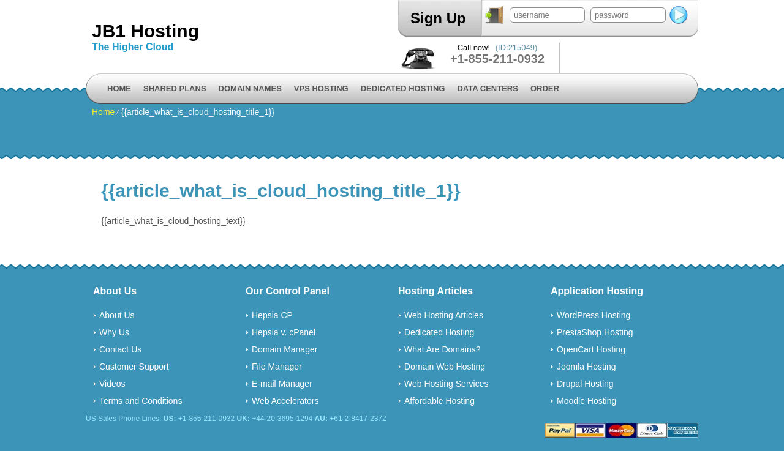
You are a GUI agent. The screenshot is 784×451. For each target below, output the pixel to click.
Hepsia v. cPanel (283, 332)
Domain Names (250, 88)
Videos (112, 384)
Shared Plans (174, 88)
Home (119, 88)
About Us (117, 315)
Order (544, 88)
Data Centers (487, 88)
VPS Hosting (321, 88)
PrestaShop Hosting (595, 332)
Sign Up (438, 18)
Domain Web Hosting (444, 366)
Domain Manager (284, 349)
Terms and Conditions (140, 401)
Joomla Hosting (586, 366)
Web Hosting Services (446, 384)
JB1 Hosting (145, 31)
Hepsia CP (272, 315)
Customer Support (134, 366)
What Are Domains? (442, 349)
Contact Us (120, 349)
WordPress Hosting (593, 315)
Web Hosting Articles (443, 315)
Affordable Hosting (439, 401)
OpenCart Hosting (591, 349)
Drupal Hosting (585, 384)
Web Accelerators (285, 401)
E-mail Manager (282, 384)
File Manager (277, 366)
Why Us (114, 332)
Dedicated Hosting (403, 88)
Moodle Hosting (586, 401)
